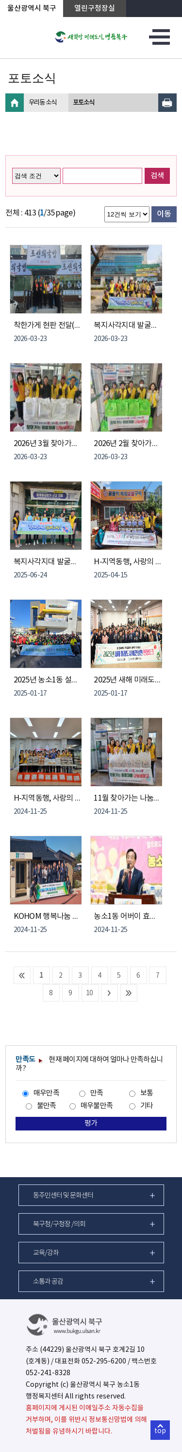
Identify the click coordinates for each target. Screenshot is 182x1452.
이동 (164, 214)
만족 (96, 1093)
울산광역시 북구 (31, 8)
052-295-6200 (104, 1361)
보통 (146, 1093)
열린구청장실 (94, 8)
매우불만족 (97, 1106)
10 (89, 993)
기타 (146, 1106)
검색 (157, 176)
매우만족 (46, 1093)
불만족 (46, 1106)
